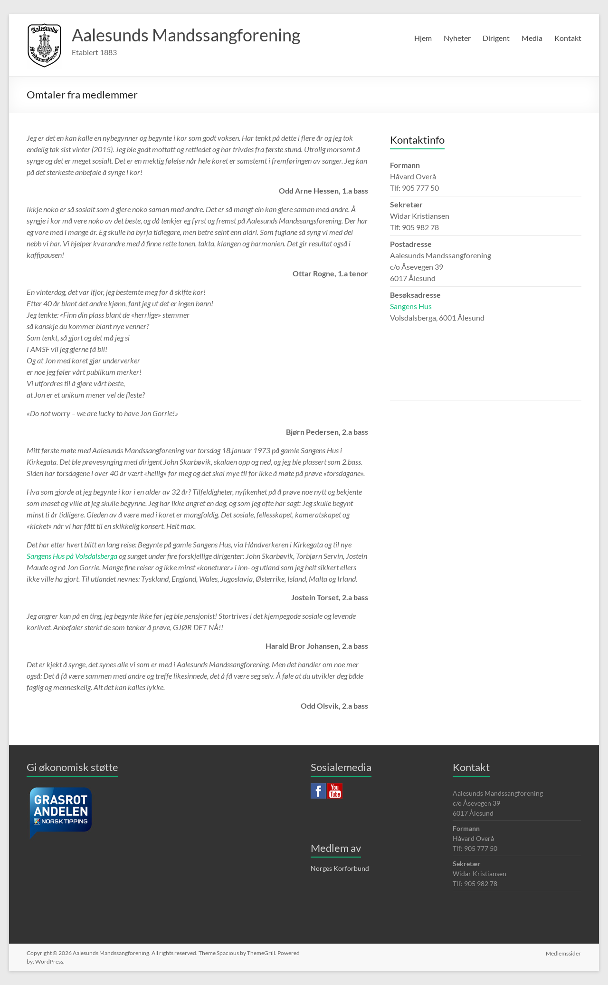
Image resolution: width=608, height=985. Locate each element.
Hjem (423, 37)
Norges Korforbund (340, 868)
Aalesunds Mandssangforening (186, 34)
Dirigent (496, 37)
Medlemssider (563, 952)
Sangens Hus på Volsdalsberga (72, 555)
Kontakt (567, 37)
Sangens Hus (411, 306)
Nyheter (457, 37)
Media (532, 37)
